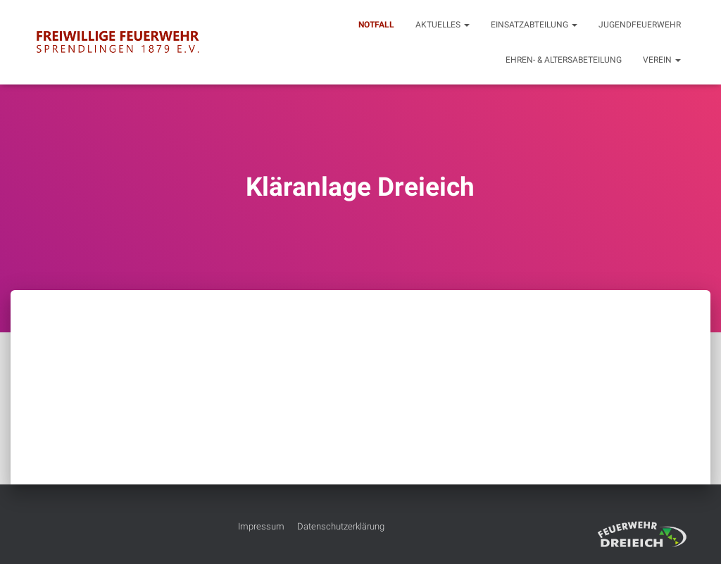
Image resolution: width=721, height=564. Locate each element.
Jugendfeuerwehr (639, 25)
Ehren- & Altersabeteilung (564, 60)
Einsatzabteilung (534, 25)
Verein (662, 60)
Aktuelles (442, 25)
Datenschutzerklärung (340, 526)
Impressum (261, 526)
